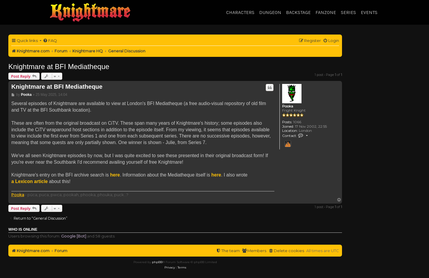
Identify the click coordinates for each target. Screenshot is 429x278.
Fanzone (325, 12)
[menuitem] (50, 40)
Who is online (22, 229)
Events (369, 12)
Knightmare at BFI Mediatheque (58, 67)
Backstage (298, 12)
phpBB (157, 262)
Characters (240, 12)
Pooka (287, 106)
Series (348, 12)
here (115, 174)
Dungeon (270, 12)
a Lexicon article (29, 181)
